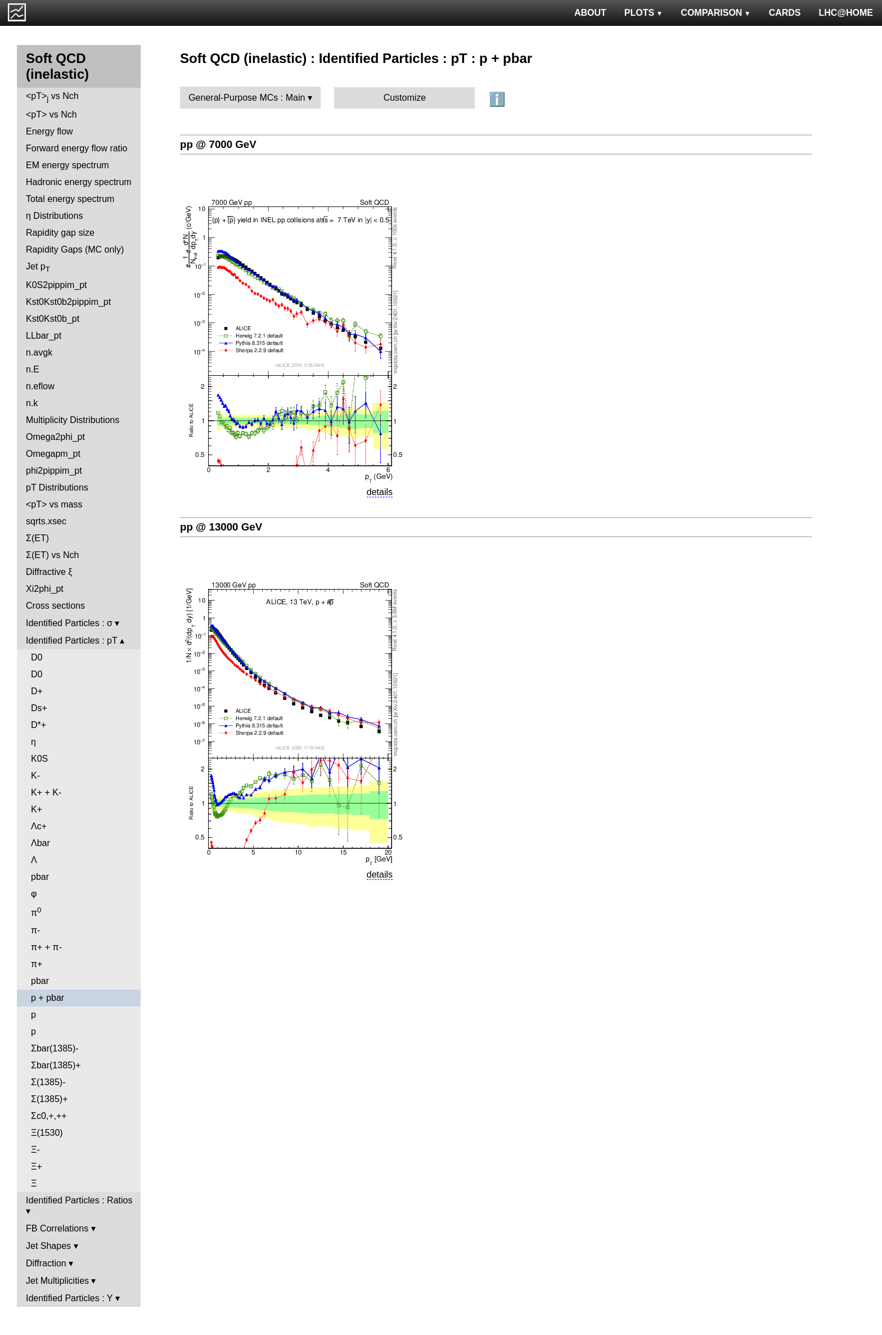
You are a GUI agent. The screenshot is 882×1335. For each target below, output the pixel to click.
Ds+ (39, 708)
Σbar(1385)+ (56, 1065)
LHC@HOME (846, 12)
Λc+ (39, 826)
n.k (32, 403)
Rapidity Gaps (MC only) (75, 249)
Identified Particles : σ (69, 623)
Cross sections (55, 605)
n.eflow (40, 386)
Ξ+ (36, 1166)
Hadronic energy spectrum (79, 182)
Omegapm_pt (53, 454)
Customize (405, 97)
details (380, 492)
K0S (39, 758)
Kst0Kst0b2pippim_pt (68, 302)
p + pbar (47, 998)
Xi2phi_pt (45, 589)
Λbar (40, 843)
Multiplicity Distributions (72, 420)
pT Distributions (57, 487)
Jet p (38, 267)
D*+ (38, 725)
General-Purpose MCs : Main (246, 97)
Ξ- (35, 1149)
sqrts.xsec (46, 521)
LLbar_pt (43, 335)
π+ (36, 964)
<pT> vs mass (54, 504)
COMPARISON (715, 12)
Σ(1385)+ (49, 1099)
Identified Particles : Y (69, 1298)
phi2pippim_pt (54, 470)
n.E (32, 369)
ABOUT (590, 12)
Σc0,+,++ (49, 1116)
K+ (36, 809)
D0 (36, 657)
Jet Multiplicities (57, 1280)
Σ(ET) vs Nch (52, 555)
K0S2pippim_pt (56, 285)
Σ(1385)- (48, 1082)
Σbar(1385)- (55, 1048)
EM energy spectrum (67, 165)
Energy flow (49, 131)
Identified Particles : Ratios (79, 1200)
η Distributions (54, 216)
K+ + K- (46, 792)
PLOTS (643, 12)
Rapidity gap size (60, 232)
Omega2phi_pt (55, 437)
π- (35, 930)
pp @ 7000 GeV (218, 144)
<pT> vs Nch (52, 97)
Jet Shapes (48, 1246)
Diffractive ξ (49, 572)
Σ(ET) (37, 538)
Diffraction (46, 1263)
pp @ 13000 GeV (221, 527)
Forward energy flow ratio (77, 148)
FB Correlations (57, 1228)
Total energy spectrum (70, 199)
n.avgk (39, 352)
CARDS (785, 12)
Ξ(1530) (47, 1133)
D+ (37, 691)
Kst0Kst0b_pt (52, 318)
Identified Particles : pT (71, 640)
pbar (40, 877)
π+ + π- (46, 947)
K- (35, 775)
